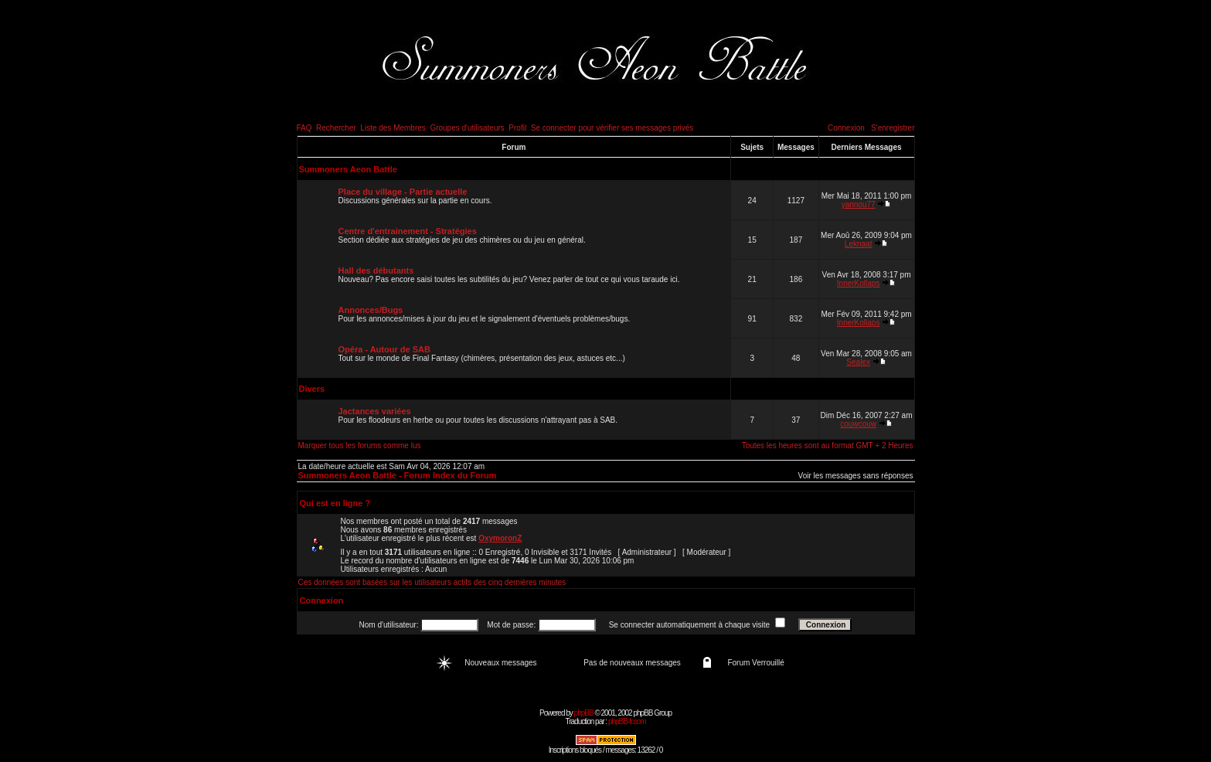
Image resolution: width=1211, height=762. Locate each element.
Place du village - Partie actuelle (403, 191)
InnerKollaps (858, 283)
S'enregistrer (892, 128)
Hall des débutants (376, 270)
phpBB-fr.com (627, 721)
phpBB (584, 713)
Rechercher (336, 128)
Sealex (858, 362)
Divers (312, 388)
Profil (517, 128)
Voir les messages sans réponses (855, 475)
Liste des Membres (392, 128)
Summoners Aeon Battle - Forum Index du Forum (397, 475)
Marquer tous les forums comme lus (359, 445)
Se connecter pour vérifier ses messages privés (612, 128)
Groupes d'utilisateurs (467, 128)
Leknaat (859, 244)
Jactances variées (374, 411)
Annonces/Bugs (370, 310)
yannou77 (859, 204)
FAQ (304, 128)
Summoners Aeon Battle (348, 169)
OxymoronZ (500, 538)
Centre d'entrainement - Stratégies (407, 231)
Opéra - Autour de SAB (384, 349)
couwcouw (858, 424)
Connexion (846, 128)
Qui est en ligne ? (335, 503)
